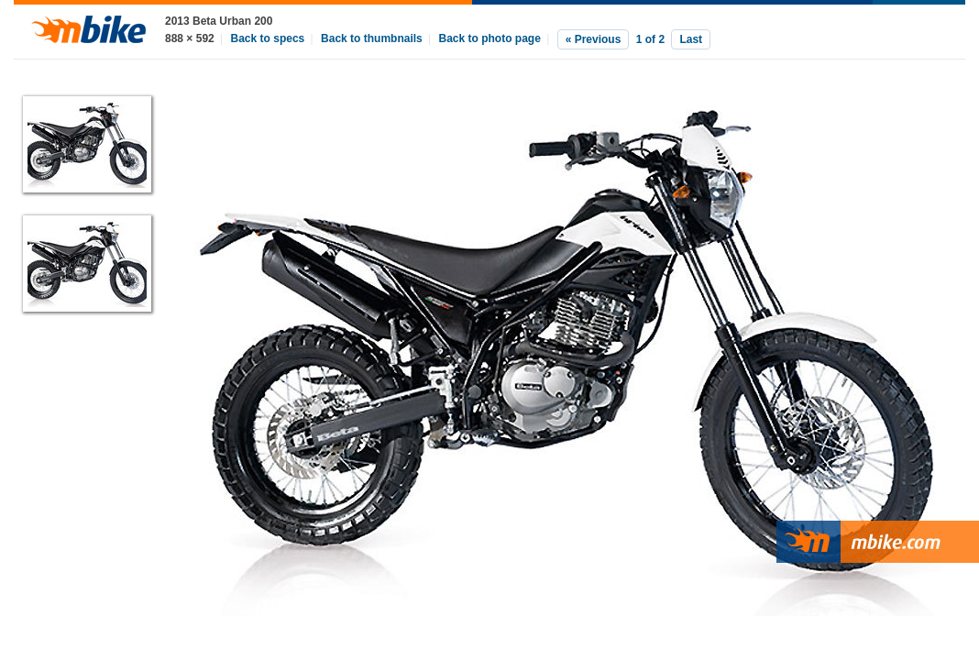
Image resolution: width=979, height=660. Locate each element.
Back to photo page (490, 38)
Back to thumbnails (372, 38)
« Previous (594, 39)
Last (690, 39)
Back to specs (268, 38)
